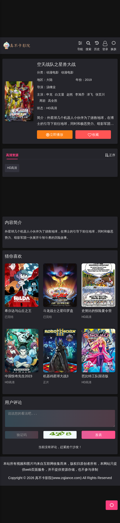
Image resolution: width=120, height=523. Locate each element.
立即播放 (54, 135)
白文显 (59, 94)
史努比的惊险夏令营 (97, 311)
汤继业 (51, 87)
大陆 (49, 80)
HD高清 (12, 167)
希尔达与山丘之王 (18, 311)
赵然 (70, 94)
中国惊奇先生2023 (18, 376)
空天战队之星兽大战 (56, 64)
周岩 (42, 100)
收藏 (93, 135)
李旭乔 (79, 94)
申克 (49, 94)
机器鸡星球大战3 (55, 376)
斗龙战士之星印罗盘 (58, 311)
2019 (88, 80)
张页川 (100, 94)
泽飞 (90, 94)
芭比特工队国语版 (95, 376)
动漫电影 (52, 72)
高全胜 (52, 100)
